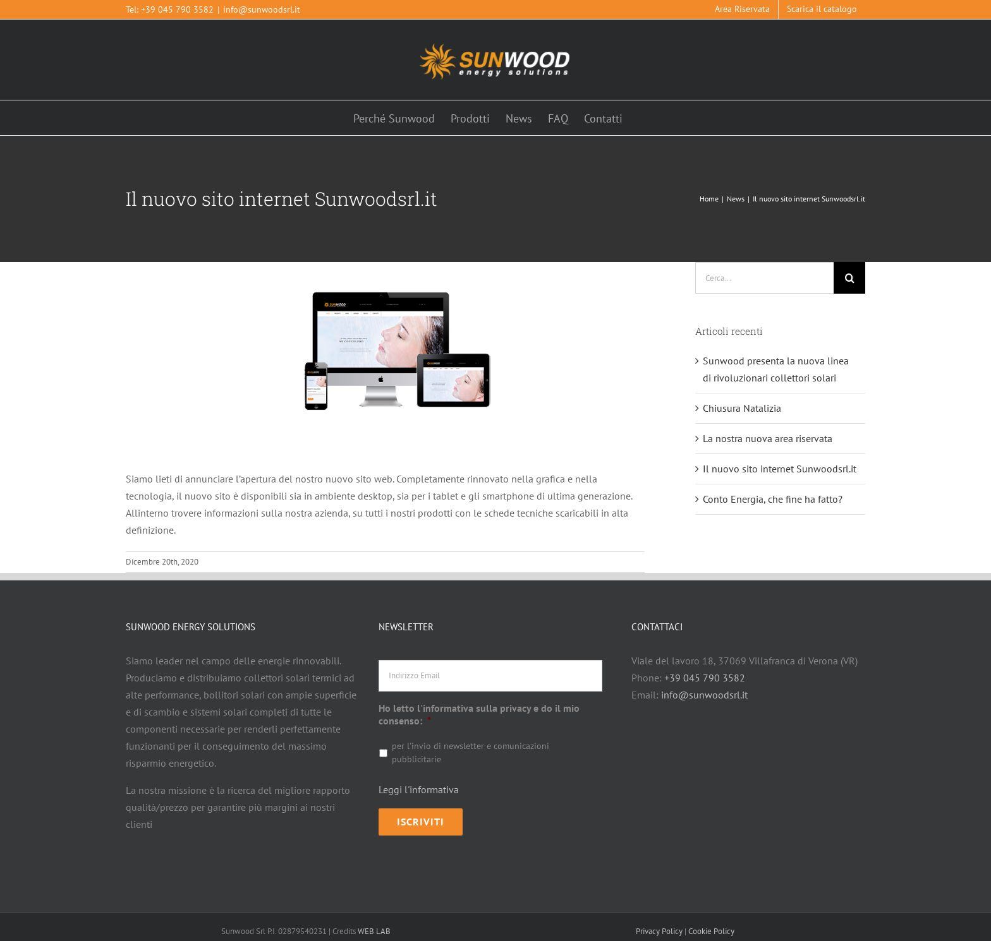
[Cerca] (849, 278)
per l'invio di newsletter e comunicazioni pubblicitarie (470, 752)
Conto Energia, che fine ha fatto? (772, 499)
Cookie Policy (711, 923)
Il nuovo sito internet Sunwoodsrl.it (779, 468)
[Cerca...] (764, 278)
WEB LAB (374, 923)
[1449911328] (385, 357)
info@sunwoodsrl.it (261, 9)
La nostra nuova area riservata (767, 438)
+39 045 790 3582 (177, 9)
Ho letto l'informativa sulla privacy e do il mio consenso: (479, 715)
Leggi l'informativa (419, 789)
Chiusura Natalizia (742, 408)
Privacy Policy (659, 923)
